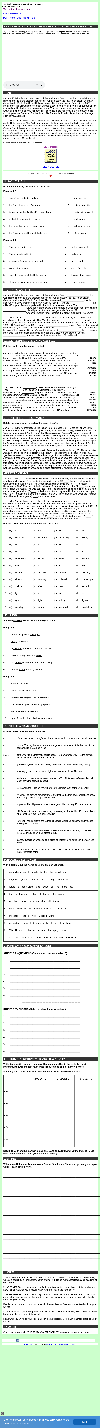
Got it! (85, 1422)
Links (73, 1344)
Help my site (29, 18)
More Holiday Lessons (12, 13)
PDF (5, 18)
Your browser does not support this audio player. (24, 85)
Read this (24, 1423)
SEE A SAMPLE (51, 167)
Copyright (28, 1344)
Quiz (19, 18)
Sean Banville (51, 1344)
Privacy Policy (64, 1344)
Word (12, 18)
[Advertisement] (51, 60)
